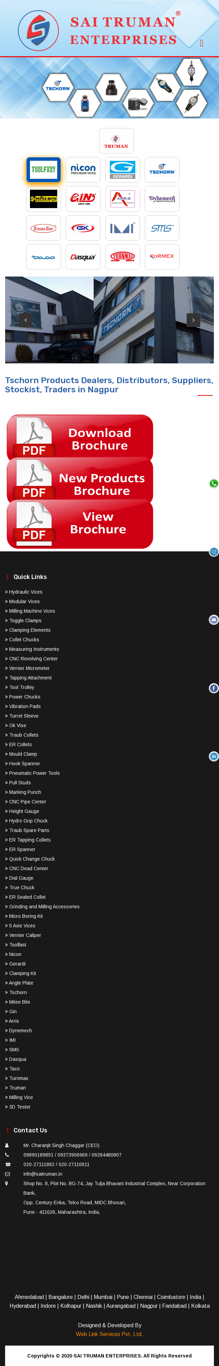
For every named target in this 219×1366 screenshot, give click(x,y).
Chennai (143, 1297)
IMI (10, 1040)
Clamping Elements (28, 630)
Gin (11, 1011)
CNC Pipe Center (25, 801)
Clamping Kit (20, 973)
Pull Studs (18, 782)
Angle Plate (19, 983)
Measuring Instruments (32, 649)
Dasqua (15, 1059)
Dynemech (18, 1030)
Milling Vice (19, 1097)
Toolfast (15, 944)
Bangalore (60, 1297)
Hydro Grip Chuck (26, 820)
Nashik (94, 1306)
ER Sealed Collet (25, 897)
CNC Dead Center (26, 868)
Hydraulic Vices (24, 592)
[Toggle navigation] (201, 41)
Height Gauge (22, 811)
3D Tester (18, 1107)
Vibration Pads (23, 706)
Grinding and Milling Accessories (42, 906)
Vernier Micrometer (27, 668)
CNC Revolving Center (31, 658)
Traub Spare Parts (27, 830)
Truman (15, 1087)
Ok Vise (15, 725)
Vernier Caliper (23, 935)
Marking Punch (23, 792)
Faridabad (174, 1306)
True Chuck (19, 887)
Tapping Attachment (28, 677)
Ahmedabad (29, 1297)
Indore (48, 1306)
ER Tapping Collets (28, 840)
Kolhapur (70, 1306)
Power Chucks (23, 697)
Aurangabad (121, 1306)
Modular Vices (22, 601)
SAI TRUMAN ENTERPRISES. (108, 1356)
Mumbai (103, 1297)
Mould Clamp (21, 754)
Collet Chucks (22, 639)
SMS (12, 1049)
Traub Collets (21, 735)
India (195, 1297)
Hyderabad (23, 1306)
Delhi (83, 1297)
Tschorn (16, 992)
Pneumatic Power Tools (32, 773)
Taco (12, 1068)
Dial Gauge (19, 878)
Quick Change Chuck (30, 859)
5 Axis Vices (20, 925)
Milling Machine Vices (30, 611)
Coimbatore (171, 1297)
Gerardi (15, 964)
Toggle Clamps (23, 620)
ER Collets (18, 744)
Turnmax (16, 1078)
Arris (12, 1021)
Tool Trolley (19, 687)
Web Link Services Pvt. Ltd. (109, 1334)
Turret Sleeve (21, 716)
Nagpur (149, 1306)
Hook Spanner (22, 763)
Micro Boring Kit (24, 916)
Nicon (13, 954)
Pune (123, 1297)
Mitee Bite (17, 1002)
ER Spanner (20, 849)
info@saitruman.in (43, 1174)
